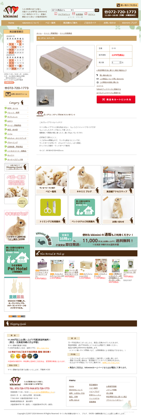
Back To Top (127, 406)
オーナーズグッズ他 (15, 159)
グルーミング (12, 142)
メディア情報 (111, 390)
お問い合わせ (110, 23)
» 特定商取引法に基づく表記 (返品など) (112, 70)
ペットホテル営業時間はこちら (42, 392)
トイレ (10, 134)
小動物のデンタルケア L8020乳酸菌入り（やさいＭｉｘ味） (116, 276)
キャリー (10, 155)
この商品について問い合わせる (112, 79)
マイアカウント (64, 14)
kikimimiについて (31, 23)
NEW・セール (12, 108)
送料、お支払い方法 (77, 393)
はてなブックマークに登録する (109, 92)
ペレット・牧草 (13, 112)
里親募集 (92, 402)
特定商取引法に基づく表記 (116, 396)
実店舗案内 (93, 384)
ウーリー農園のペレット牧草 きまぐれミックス (71, 272)
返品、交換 (73, 396)
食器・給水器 (12, 129)
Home (11, 23)
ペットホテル (94, 398)
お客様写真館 (111, 386)
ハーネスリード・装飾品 (16, 151)
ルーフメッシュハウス (85, 274)
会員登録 (79, 14)
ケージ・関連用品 (14, 125)
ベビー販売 (50, 23)
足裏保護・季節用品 (15, 146)
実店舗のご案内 (70, 23)
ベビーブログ (129, 23)
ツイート (100, 86)
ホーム (39, 33)
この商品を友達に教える (109, 82)
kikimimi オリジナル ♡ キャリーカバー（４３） (42, 273)
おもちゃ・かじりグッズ (16, 138)
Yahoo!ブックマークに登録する (109, 89)
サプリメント (12, 117)
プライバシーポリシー (114, 400)
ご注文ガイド (90, 23)
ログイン (91, 14)
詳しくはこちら (43, 348)
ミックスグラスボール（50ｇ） (130, 272)
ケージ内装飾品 (66, 33)
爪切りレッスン (95, 395)
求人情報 (109, 393)
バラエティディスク (100, 274)
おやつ (10, 121)
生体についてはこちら (111, 362)
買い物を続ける (106, 75)
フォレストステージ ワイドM (57, 274)
